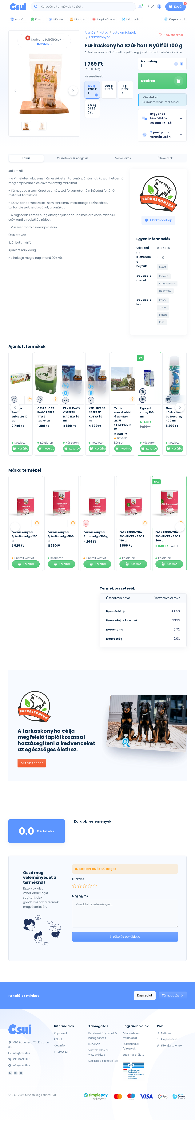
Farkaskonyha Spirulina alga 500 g (61, 536)
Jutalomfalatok (124, 32)
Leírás (26, 158)
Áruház (90, 32)
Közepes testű (167, 283)
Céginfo (59, 1045)
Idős (161, 322)
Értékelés (78, 879)
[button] (162, 118)
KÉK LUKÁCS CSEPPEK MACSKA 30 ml (97, 414)
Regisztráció (167, 1039)
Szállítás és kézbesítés (103, 1061)
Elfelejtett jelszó (169, 1045)
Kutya (104, 32)
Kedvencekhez (171, 35)
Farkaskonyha (99, 37)
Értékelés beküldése (125, 937)
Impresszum (62, 1052)
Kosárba (162, 81)
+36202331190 (19, 1059)
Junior (162, 307)
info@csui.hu (19, 1053)
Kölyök (163, 300)
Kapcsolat (144, 995)
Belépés (164, 1033)
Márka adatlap (158, 220)
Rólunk (58, 1039)
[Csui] (19, 1029)
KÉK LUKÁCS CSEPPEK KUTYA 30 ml (122, 414)
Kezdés (45, 44)
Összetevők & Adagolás (72, 158)
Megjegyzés (80, 896)
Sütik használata (133, 1055)
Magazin (78, 19)
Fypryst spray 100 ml (172, 412)
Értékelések (165, 158)
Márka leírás (123, 158)
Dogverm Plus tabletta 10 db (45, 414)
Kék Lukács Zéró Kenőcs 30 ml (20, 414)
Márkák (56, 19)
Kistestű (163, 276)
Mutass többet (32, 763)
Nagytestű (165, 290)
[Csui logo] (18, 6)
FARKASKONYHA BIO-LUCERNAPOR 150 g (131, 536)
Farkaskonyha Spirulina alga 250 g (25, 536)
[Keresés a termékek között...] (85, 6)
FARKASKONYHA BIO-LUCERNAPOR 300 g (167, 536)
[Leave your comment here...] (125, 913)
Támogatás (172, 995)
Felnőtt (163, 314)
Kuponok (94, 1044)
